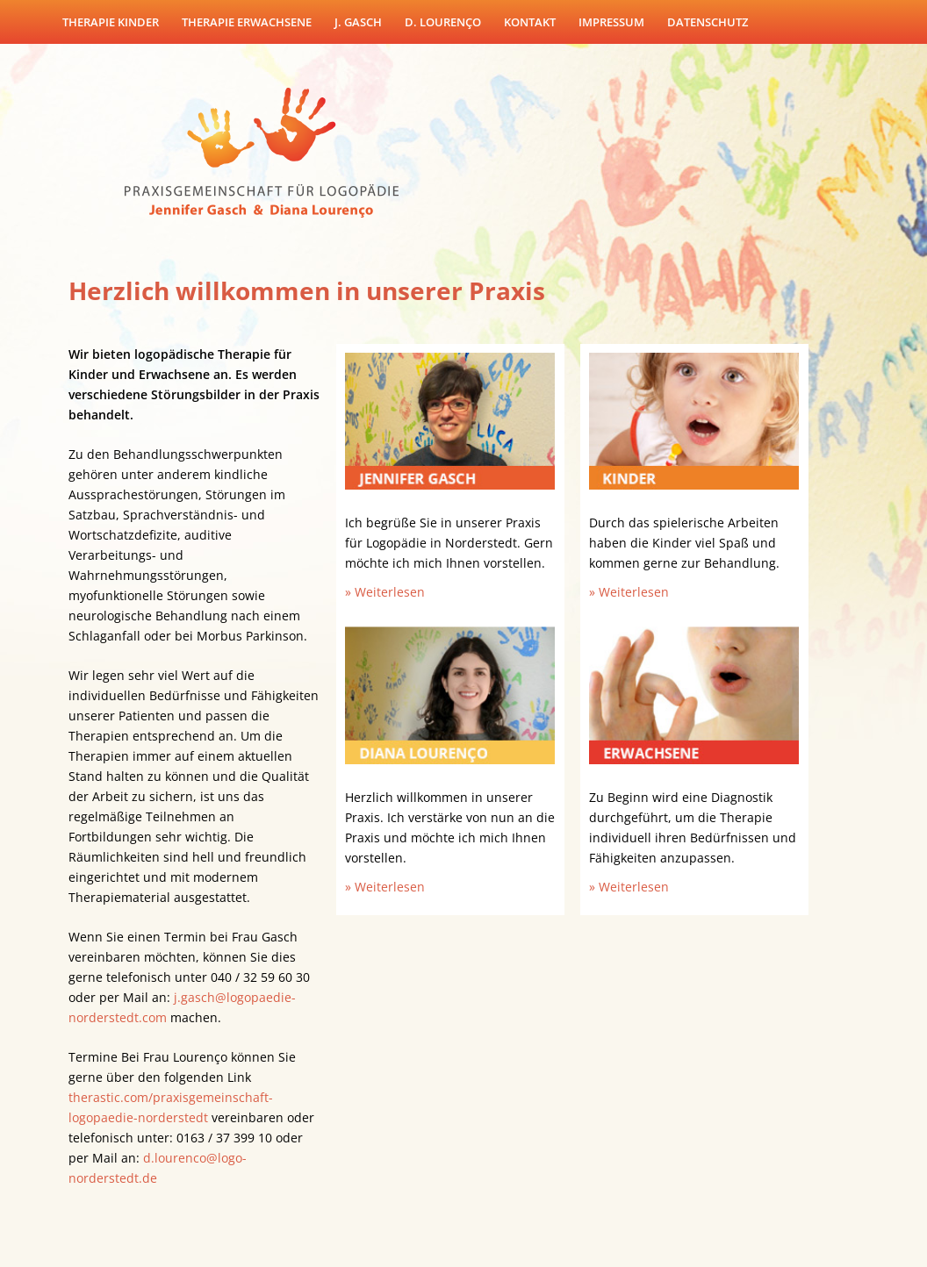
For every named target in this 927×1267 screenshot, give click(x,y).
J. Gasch (358, 22)
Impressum (611, 22)
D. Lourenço (443, 22)
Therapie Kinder (110, 22)
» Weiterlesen (385, 591)
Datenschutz (707, 22)
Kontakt (530, 22)
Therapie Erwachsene (247, 22)
